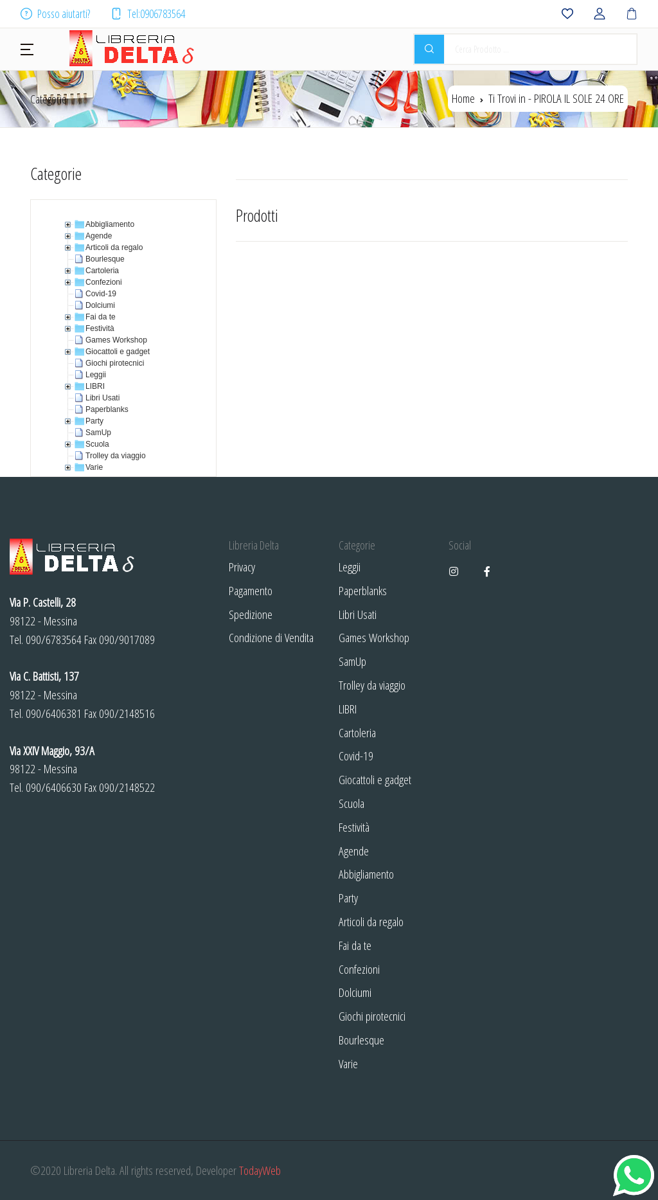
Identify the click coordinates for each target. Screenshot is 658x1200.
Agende (354, 850)
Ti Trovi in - (556, 98)
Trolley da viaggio (372, 685)
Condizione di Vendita (271, 637)
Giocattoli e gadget (375, 779)
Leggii (349, 566)
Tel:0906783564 (148, 13)
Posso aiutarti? (55, 13)
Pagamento (250, 590)
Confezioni (359, 969)
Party (348, 897)
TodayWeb (260, 1170)
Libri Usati (358, 614)
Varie (348, 1063)
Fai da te (355, 945)
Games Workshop (374, 637)
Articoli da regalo (371, 921)
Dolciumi (355, 992)
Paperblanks (363, 590)
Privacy (242, 566)
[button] (27, 48)
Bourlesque (361, 1039)
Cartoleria (357, 732)
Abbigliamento (366, 873)
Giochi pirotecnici (372, 1016)
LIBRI (348, 708)
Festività (354, 827)
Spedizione (250, 614)
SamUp (352, 661)
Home (463, 98)
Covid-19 (356, 755)
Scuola (351, 803)
